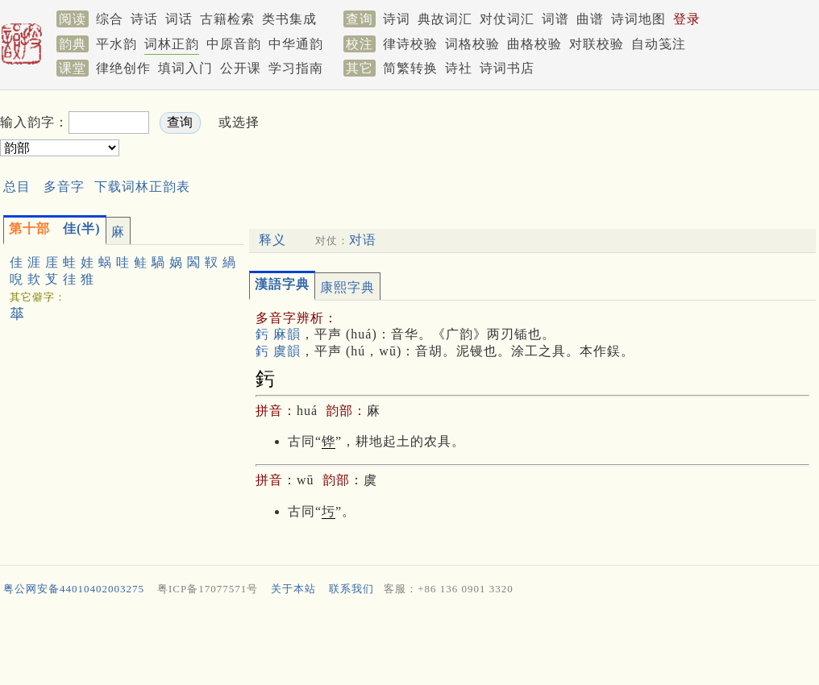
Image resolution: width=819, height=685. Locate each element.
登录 (687, 19)
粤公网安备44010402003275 (73, 589)
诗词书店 (507, 68)
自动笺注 (658, 44)
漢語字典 (282, 284)
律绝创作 (123, 68)
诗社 (458, 68)
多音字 (64, 186)
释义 (272, 240)
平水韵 (116, 44)
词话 (179, 19)
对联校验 (596, 44)
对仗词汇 (507, 19)
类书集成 (289, 19)
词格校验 (472, 44)
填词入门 (185, 68)
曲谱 (590, 19)
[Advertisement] (409, 644)
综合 (109, 19)
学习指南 (295, 68)
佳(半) (55, 228)
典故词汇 (445, 19)
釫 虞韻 (278, 351)
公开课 (240, 68)
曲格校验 (534, 44)
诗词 (396, 19)
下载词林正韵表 (142, 186)
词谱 (555, 19)
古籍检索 (227, 19)
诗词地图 (638, 19)
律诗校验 (410, 44)
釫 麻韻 (278, 334)
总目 (17, 186)
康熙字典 (347, 287)
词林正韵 (171, 44)
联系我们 (351, 589)
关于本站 (293, 589)
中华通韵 (295, 44)
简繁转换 (410, 68)
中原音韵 (233, 44)
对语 (362, 240)
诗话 (144, 19)
